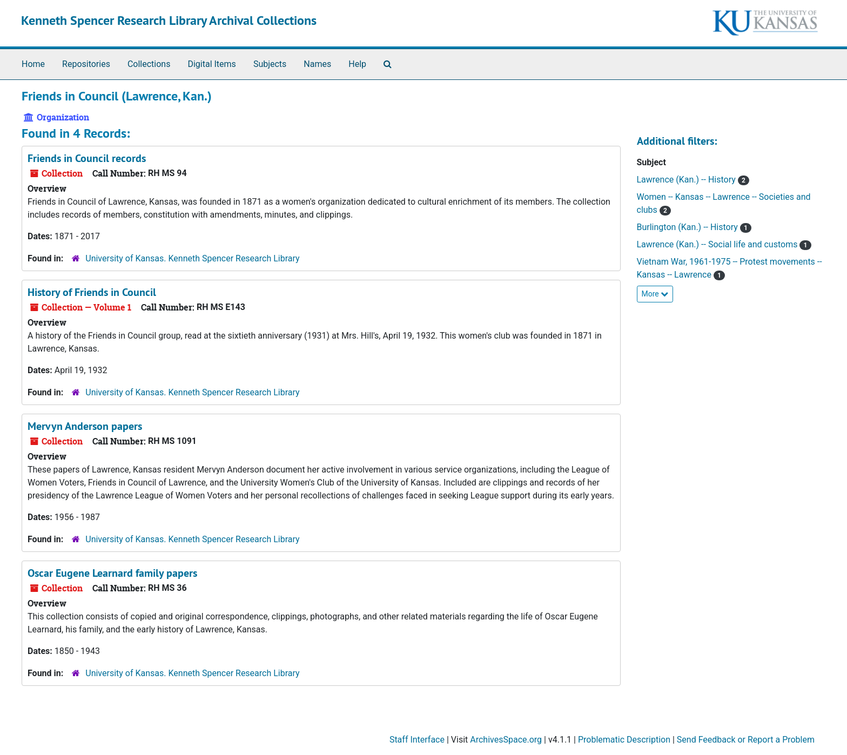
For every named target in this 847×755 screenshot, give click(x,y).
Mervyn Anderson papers (85, 426)
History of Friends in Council (92, 292)
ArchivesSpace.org (506, 739)
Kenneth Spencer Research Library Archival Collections (169, 20)
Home (33, 64)
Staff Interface (417, 739)
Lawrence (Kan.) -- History (687, 179)
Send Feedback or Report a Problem (746, 739)
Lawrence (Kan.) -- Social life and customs (718, 244)
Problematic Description (624, 739)
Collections (149, 64)
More (655, 293)
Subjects (269, 64)
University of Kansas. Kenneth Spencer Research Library (192, 258)
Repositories (86, 64)
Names (317, 64)
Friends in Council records (87, 158)
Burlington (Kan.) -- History (688, 227)
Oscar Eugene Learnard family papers (112, 573)
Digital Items (211, 64)
